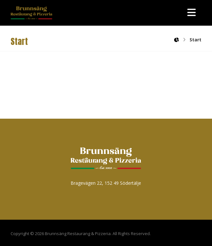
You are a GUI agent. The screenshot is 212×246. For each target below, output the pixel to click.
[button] (191, 12)
